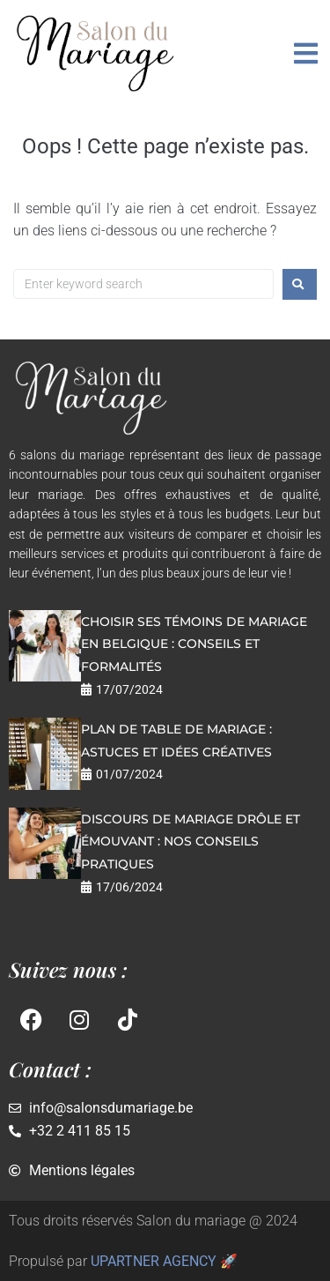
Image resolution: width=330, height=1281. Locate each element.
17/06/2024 (129, 887)
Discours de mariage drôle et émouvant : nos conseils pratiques (190, 841)
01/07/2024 (129, 774)
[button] (305, 53)
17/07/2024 (129, 689)
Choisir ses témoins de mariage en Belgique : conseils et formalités (194, 644)
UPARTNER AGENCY (153, 1261)
